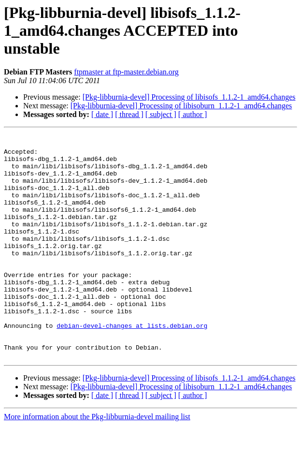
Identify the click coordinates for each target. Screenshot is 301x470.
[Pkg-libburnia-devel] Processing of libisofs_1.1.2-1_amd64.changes (189, 97)
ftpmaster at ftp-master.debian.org (126, 72)
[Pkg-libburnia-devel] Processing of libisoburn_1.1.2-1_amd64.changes (181, 106)
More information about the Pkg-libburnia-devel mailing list (97, 461)
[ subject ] (160, 114)
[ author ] (192, 114)
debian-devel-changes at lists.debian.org (132, 364)
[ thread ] (129, 114)
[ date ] (102, 114)
